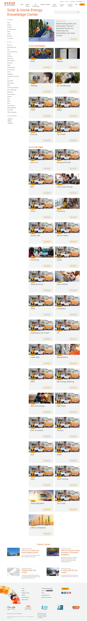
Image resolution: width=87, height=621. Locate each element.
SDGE (8, 101)
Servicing (10, 118)
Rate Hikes (10, 92)
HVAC (8, 31)
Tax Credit (10, 38)
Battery (9, 25)
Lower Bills (10, 80)
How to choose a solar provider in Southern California (63, 555)
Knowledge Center (70, 5)
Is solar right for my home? (63, 573)
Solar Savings (10, 105)
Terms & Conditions (18, 613)
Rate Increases (11, 94)
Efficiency (9, 56)
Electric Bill (10, 58)
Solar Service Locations (46, 597)
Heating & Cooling (25, 592)
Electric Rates (10, 60)
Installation (10, 74)
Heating (9, 27)
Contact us (65, 588)
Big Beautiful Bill (11, 47)
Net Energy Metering (12, 87)
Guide (8, 65)
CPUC (9, 54)
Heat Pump (10, 123)
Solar (8, 22)
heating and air (11, 67)
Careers (66, 1)
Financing (9, 63)
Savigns (9, 96)
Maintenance (10, 83)
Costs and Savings (12, 51)
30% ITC (9, 45)
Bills (8, 49)
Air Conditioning (11, 29)
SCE (8, 98)
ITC (8, 78)
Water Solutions (25, 599)
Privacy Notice (10, 613)
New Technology (11, 89)
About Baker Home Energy (47, 588)
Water (8, 34)
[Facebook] (62, 593)
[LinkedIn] (65, 593)
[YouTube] (67, 593)
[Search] (78, 12)
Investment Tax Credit (13, 76)
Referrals (62, 1)
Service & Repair (62, 5)
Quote (82, 4)
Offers (76, 4)
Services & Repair (25, 597)
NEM (8, 85)
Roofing (9, 36)
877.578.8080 (79, 1)
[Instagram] (70, 593)
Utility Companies (12, 112)
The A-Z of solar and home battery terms (23, 555)
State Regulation (11, 107)
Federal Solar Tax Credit (23, 573)
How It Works (10, 69)
